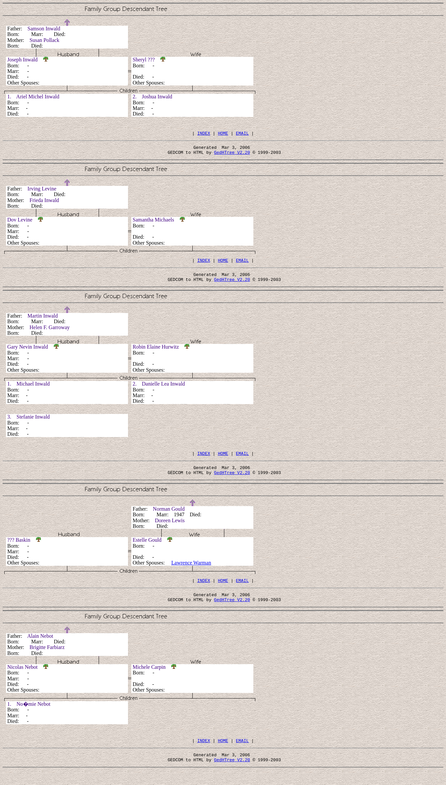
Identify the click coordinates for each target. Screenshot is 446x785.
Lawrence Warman (191, 571)
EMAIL (242, 134)
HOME (223, 134)
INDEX (203, 134)
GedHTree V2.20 (232, 155)
